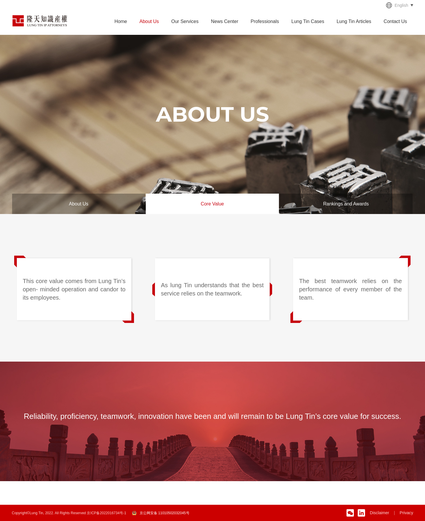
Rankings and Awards (346, 203)
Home (121, 21)
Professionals (265, 21)
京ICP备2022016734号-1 (106, 513)
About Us (149, 21)
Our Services (184, 21)
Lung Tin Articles (353, 21)
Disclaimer (379, 513)
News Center (224, 21)
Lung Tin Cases (307, 21)
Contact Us (395, 21)
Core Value (212, 203)
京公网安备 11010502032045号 (164, 513)
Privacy (406, 513)
